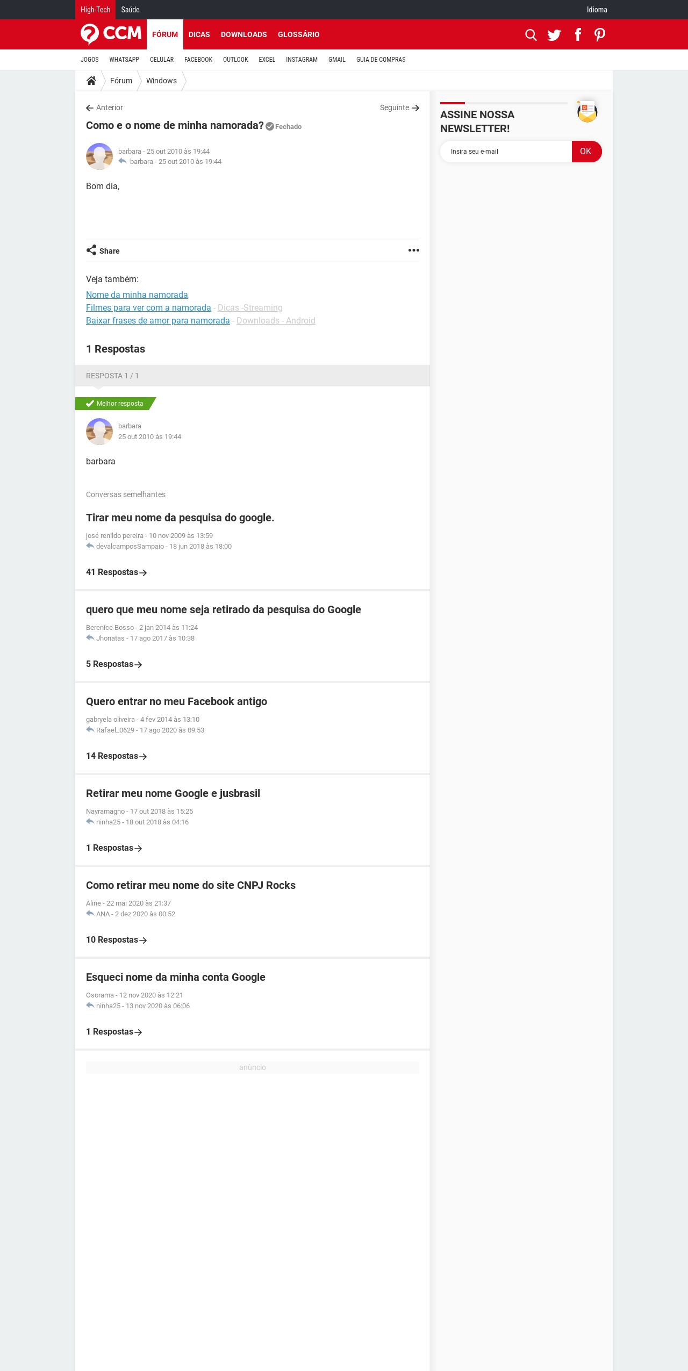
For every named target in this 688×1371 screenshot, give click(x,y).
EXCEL (267, 59)
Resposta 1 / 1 (112, 375)
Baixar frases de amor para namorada (158, 320)
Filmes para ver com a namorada (148, 308)
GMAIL (337, 59)
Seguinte (394, 107)
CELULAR (162, 59)
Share (109, 251)
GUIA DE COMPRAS (380, 59)
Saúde (130, 9)
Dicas (199, 34)
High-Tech (95, 9)
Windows (161, 80)
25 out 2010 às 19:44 (190, 161)
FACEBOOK (198, 59)
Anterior (109, 107)
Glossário (299, 34)
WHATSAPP (124, 59)
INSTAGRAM (302, 59)
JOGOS (90, 59)
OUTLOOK (235, 59)
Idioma (597, 9)
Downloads (244, 34)
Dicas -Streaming (250, 308)
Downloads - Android (276, 320)
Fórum (165, 34)
